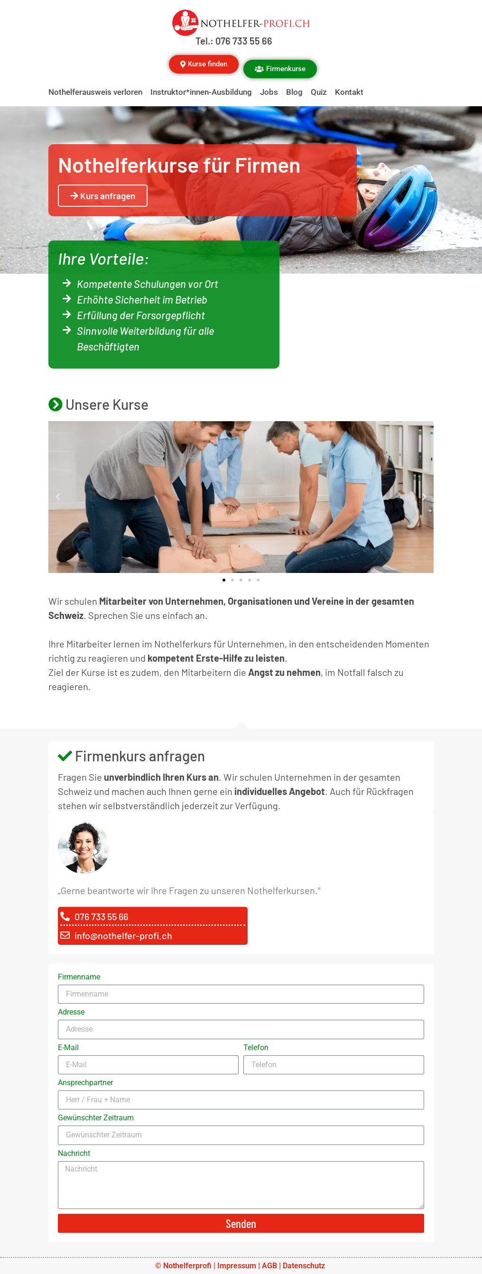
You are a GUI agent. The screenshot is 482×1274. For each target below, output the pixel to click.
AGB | (272, 1265)
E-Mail (68, 1048)
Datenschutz (305, 1265)
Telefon (256, 1048)
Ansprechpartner (85, 1083)
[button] (58, 497)
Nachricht (74, 1154)
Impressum (236, 1265)
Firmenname (79, 977)
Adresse (71, 1012)
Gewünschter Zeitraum (96, 1118)
